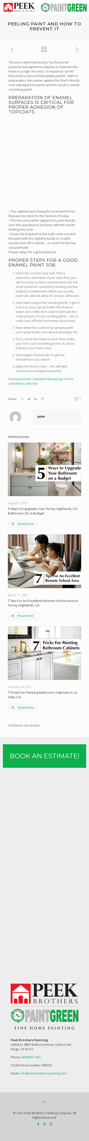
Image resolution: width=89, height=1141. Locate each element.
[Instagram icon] (50, 1124)
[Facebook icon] (38, 1124)
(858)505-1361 (31, 1057)
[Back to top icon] (45, 1102)
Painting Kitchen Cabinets (27, 379)
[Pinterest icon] (44, 1124)
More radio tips (27, 383)
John (41, 416)
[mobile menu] (83, 7)
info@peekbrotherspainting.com (43, 1073)
